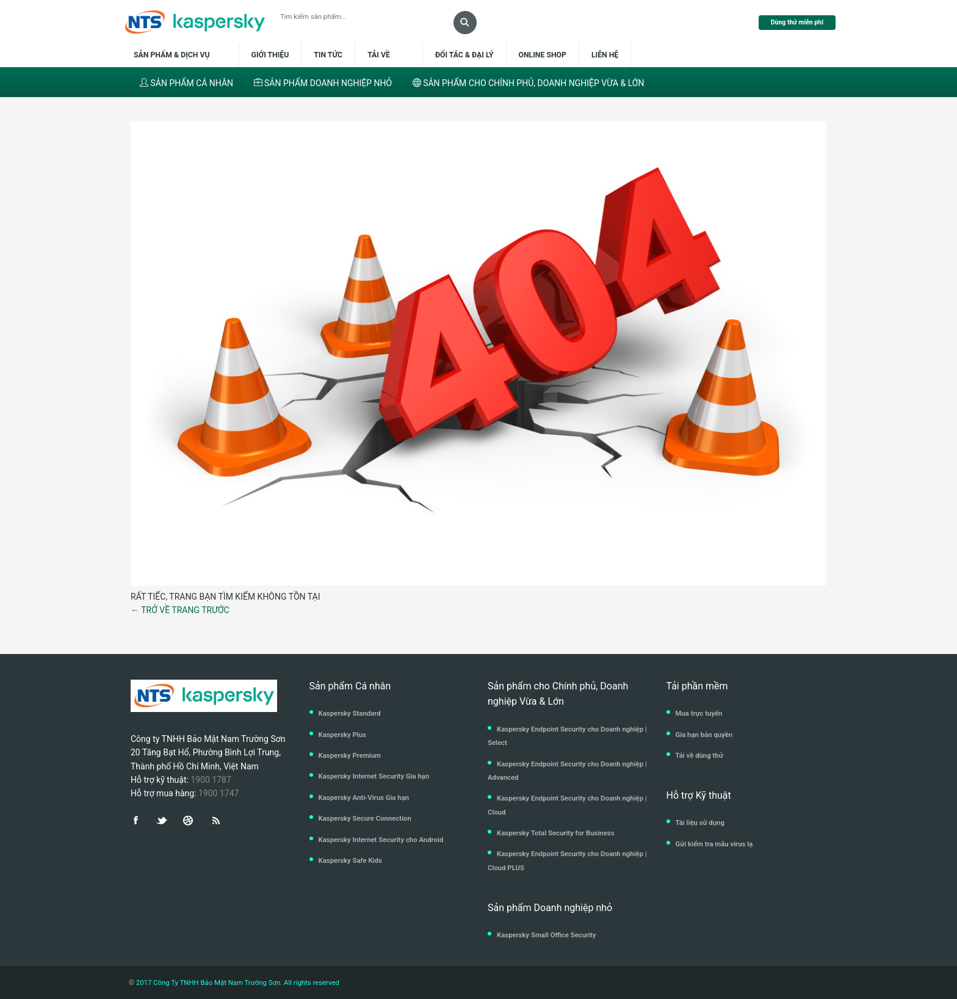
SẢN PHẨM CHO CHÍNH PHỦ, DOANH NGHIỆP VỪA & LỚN (529, 83)
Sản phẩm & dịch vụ (179, 55)
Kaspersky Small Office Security (546, 935)
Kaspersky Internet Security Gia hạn (374, 776)
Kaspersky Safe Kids (350, 860)
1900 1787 (210, 780)
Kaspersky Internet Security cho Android (381, 839)
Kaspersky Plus (342, 734)
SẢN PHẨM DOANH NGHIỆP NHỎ (323, 83)
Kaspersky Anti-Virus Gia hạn (364, 797)
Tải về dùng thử (699, 755)
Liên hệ (604, 55)
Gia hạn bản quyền (704, 734)
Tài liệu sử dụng (700, 822)
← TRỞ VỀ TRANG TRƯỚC (180, 610)
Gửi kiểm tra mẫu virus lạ (714, 844)
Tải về (379, 55)
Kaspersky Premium (350, 755)
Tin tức (328, 55)
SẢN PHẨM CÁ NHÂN (186, 83)
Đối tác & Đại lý (464, 55)
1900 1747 (218, 793)
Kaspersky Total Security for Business (555, 833)
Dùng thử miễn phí (797, 22)
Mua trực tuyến (699, 713)
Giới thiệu (270, 55)
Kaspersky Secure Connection (365, 818)
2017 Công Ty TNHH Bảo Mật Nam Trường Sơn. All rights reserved (236, 982)
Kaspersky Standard (350, 713)
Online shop (542, 55)
